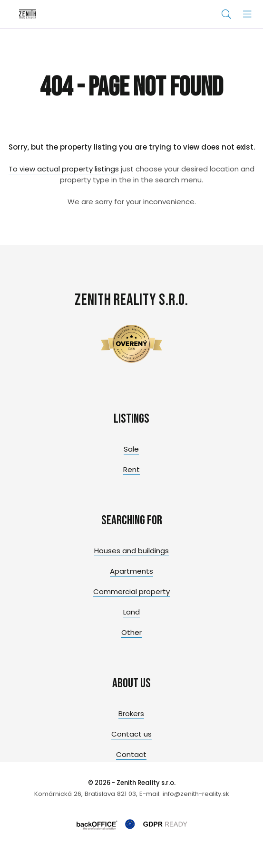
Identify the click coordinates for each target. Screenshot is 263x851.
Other (131, 632)
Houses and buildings (131, 551)
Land (131, 612)
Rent (131, 469)
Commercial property (131, 591)
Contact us (131, 734)
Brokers (131, 714)
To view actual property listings (64, 169)
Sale (131, 449)
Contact (131, 754)
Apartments (131, 571)
